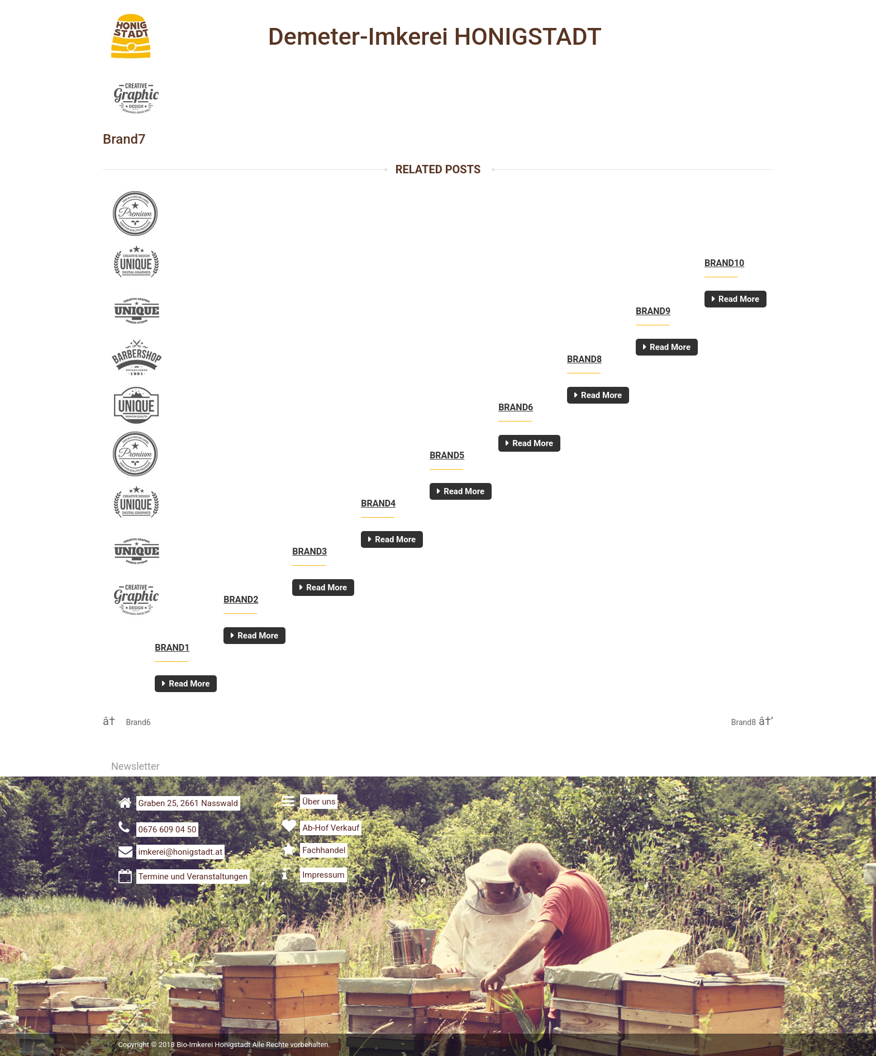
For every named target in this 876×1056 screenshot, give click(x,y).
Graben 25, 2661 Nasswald (188, 803)
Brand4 (378, 503)
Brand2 (240, 599)
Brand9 (653, 311)
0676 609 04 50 (168, 830)
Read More (738, 299)
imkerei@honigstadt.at (181, 852)
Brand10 (724, 263)
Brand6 (515, 407)
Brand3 (309, 551)
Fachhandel (323, 850)
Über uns (318, 802)
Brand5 (447, 455)
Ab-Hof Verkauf (330, 828)
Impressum (323, 875)
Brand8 (584, 359)
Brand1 (172, 647)
